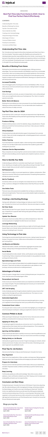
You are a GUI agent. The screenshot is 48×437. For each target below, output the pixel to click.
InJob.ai (4, 274)
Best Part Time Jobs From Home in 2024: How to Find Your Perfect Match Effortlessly (26, 6)
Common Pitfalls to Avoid (9, 40)
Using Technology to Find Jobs (10, 35)
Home (3, 6)
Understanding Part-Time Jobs (10, 23)
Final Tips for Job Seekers (8, 42)
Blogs (7, 6)
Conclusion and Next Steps (9, 45)
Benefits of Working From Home (10, 26)
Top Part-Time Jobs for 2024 (9, 28)
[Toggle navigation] (44, 3)
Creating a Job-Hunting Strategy (10, 33)
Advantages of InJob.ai (8, 38)
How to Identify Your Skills (9, 31)
